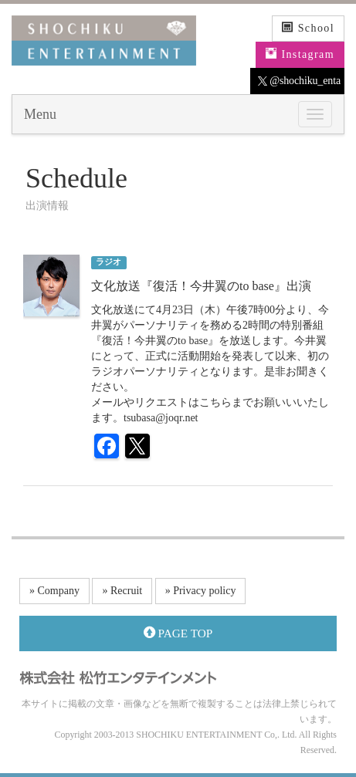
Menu (40, 114)
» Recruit (122, 590)
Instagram (300, 54)
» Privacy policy (200, 590)
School (308, 28)
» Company (54, 590)
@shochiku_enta (299, 81)
